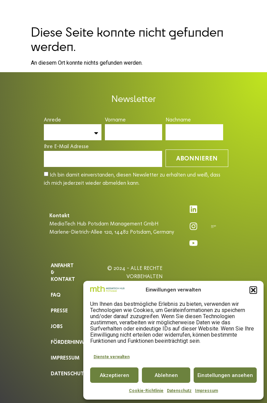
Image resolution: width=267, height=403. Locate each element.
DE (241, 11)
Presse (59, 310)
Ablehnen (166, 375)
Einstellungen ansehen (225, 375)
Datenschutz (179, 390)
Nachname (178, 120)
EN (254, 11)
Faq (56, 294)
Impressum (206, 390)
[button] (253, 290)
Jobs (57, 326)
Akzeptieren (114, 375)
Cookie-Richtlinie (146, 390)
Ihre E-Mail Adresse (66, 147)
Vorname (115, 120)
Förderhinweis (65, 341)
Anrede (52, 120)
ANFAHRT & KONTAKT (63, 272)
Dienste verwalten (112, 356)
